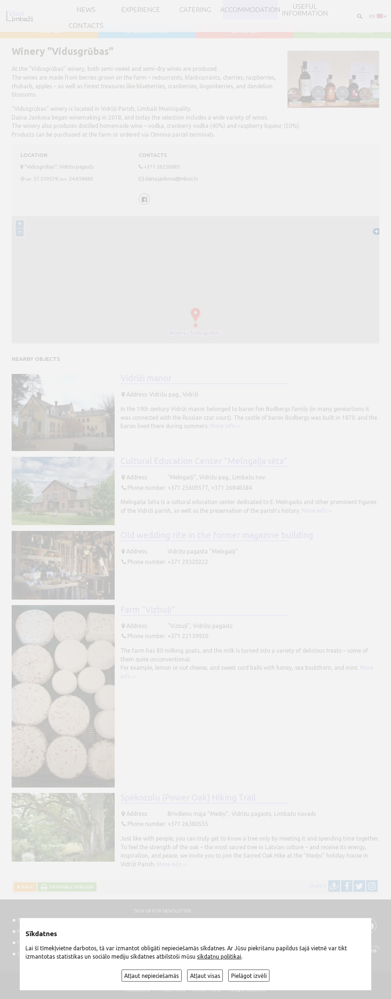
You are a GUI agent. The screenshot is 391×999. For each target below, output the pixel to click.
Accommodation (250, 9)
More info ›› (225, 426)
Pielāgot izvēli (249, 975)
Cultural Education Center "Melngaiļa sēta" (204, 461)
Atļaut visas (205, 975)
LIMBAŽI (244, 30)
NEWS (85, 9)
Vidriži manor (146, 378)
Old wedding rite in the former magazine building (217, 535)
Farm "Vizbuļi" (148, 609)
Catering (195, 9)
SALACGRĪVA (146, 30)
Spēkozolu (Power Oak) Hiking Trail (188, 797)
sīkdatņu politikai (219, 956)
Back (26, 887)
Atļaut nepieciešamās (151, 975)
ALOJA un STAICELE (342, 30)
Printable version (70, 887)
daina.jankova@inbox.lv (171, 179)
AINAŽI (49, 30)
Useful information (305, 10)
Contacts (86, 25)
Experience (140, 9)
